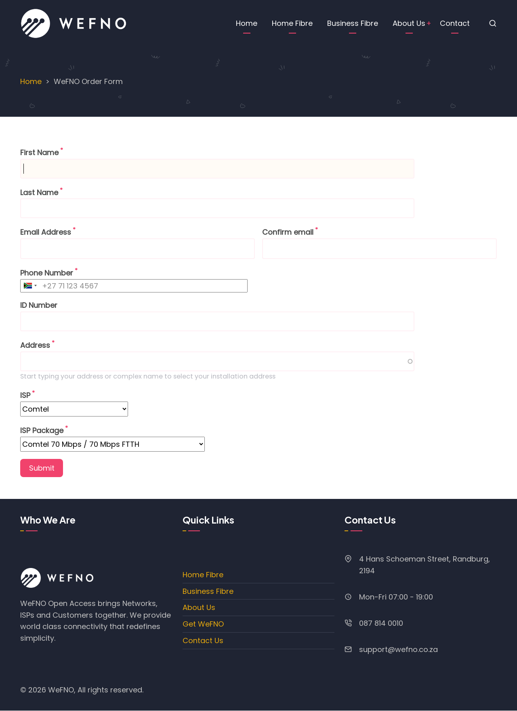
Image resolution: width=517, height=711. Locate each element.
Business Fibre (352, 23)
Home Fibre (292, 23)
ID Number (38, 305)
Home (246, 23)
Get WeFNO (203, 624)
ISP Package (41, 430)
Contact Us (203, 640)
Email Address (45, 232)
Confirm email (287, 232)
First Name (39, 152)
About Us (409, 23)
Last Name (39, 192)
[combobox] (30, 286)
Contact (455, 23)
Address (35, 345)
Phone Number (46, 273)
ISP (25, 395)
